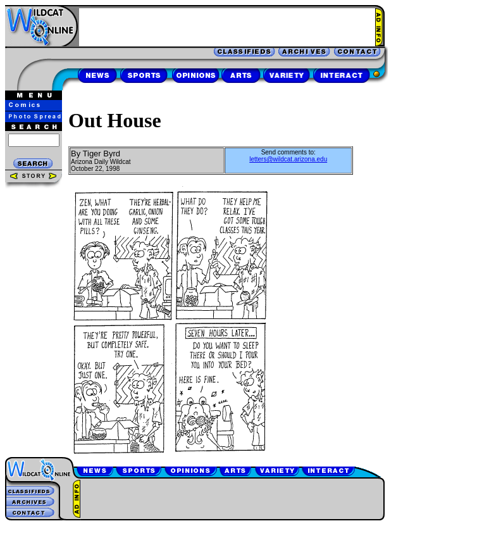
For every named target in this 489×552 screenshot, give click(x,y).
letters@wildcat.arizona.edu (288, 159)
